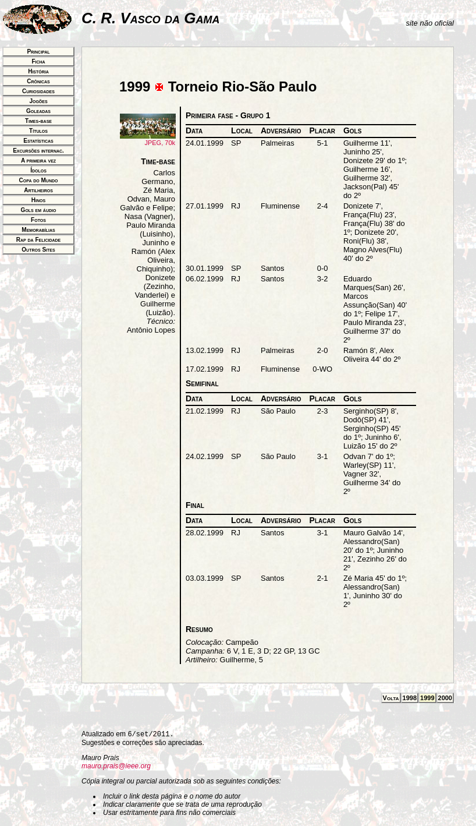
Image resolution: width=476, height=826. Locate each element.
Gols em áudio (38, 210)
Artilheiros (38, 190)
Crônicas (38, 81)
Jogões (38, 101)
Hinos (38, 200)
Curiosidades (38, 91)
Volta (391, 697)
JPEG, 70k (147, 139)
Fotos (38, 220)
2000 (445, 697)
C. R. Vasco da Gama (150, 18)
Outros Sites (38, 249)
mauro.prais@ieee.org (116, 766)
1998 (410, 697)
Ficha (38, 61)
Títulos (38, 131)
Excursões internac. (38, 150)
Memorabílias (38, 230)
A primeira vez (38, 160)
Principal (38, 51)
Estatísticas (38, 140)
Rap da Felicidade (38, 239)
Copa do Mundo (38, 180)
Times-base (38, 121)
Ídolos (38, 170)
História (38, 71)
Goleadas (38, 111)
